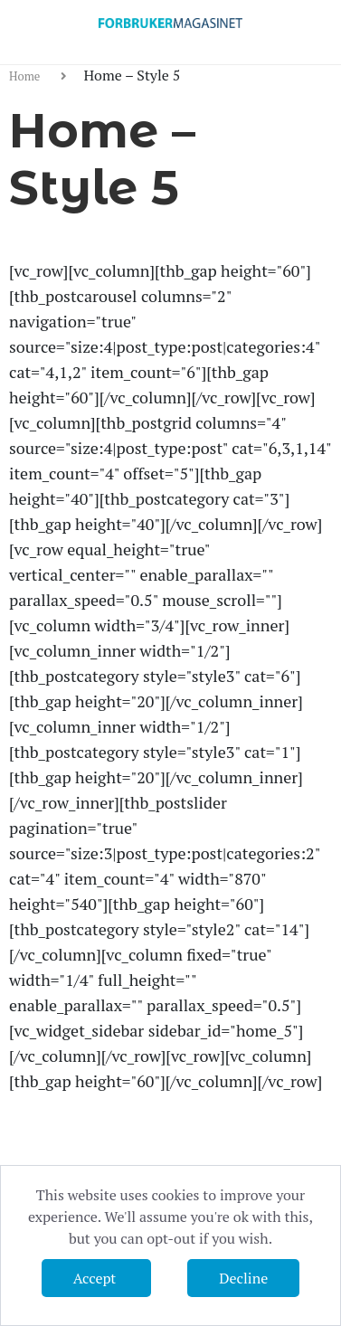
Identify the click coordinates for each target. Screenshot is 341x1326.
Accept (96, 1278)
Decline (243, 1278)
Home (26, 76)
